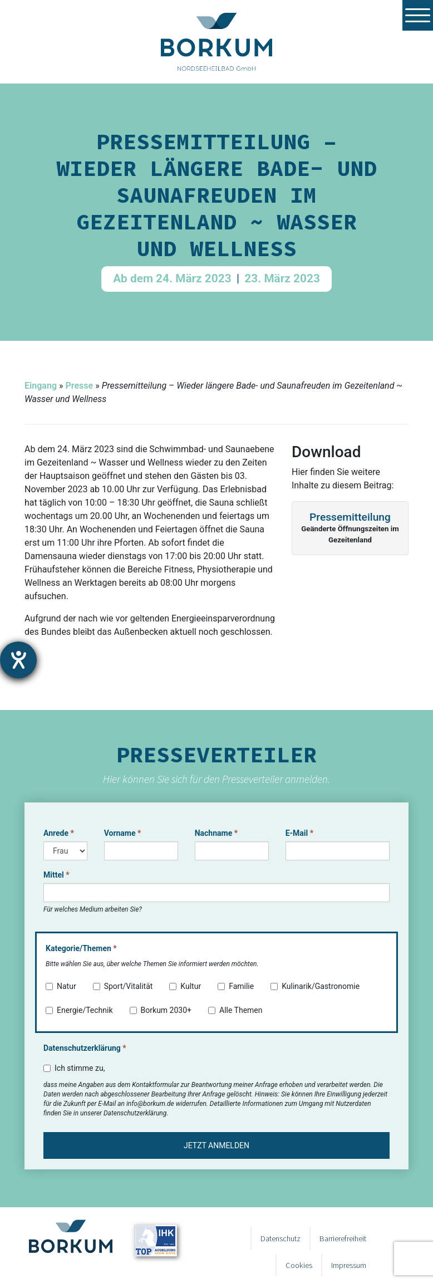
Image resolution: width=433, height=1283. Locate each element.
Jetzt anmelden (216, 1145)
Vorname (122, 833)
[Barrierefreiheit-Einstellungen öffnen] (18, 660)
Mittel (56, 874)
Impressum (348, 1265)
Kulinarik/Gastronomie (315, 986)
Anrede (58, 833)
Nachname (216, 833)
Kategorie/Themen (81, 948)
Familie (236, 986)
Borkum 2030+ (160, 1010)
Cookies (299, 1265)
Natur (61, 986)
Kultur (185, 986)
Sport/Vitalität (123, 986)
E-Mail (299, 833)
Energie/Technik (79, 1010)
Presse (79, 385)
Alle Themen (235, 1010)
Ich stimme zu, (74, 1068)
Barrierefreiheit (342, 1238)
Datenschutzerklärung (84, 1048)
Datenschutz (280, 1238)
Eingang (40, 385)
